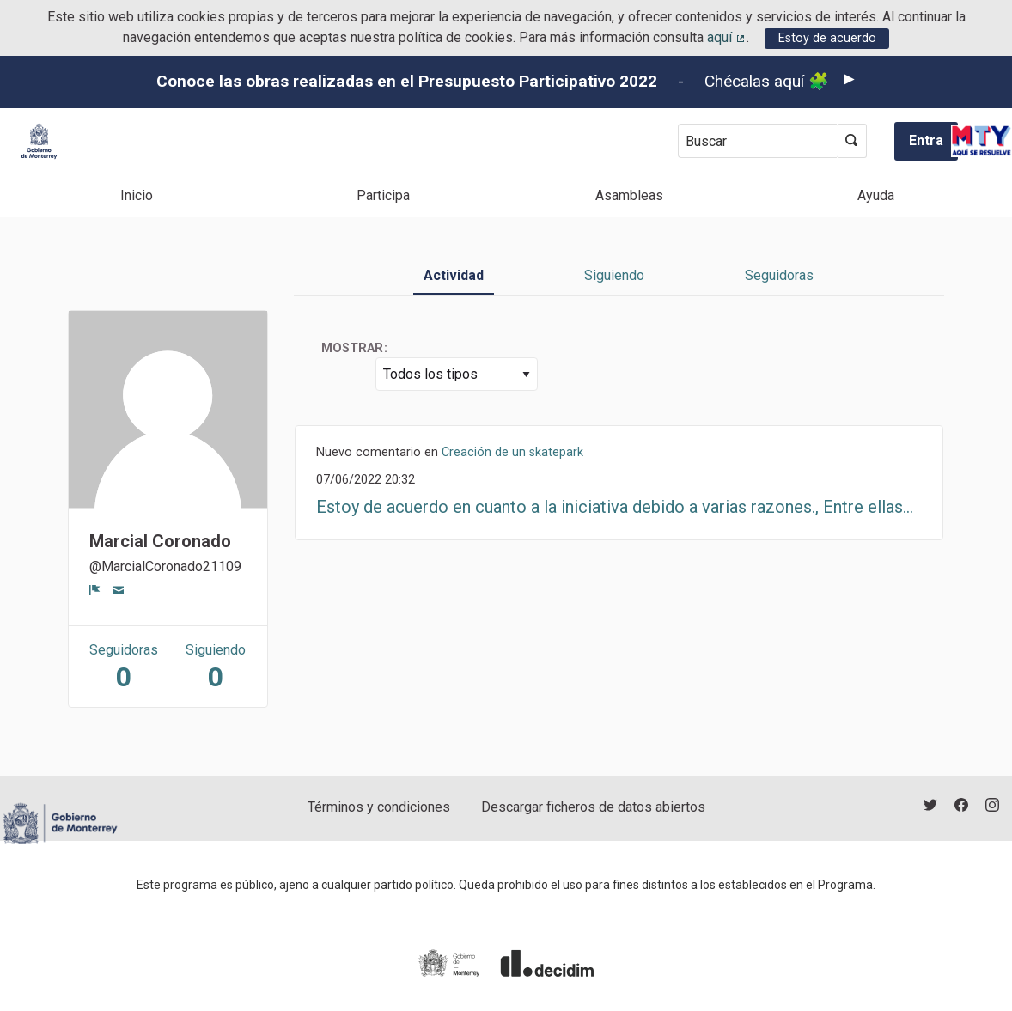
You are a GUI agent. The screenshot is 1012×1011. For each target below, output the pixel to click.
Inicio (136, 195)
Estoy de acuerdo (827, 38)
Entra (926, 140)
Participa (383, 195)
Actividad (454, 275)
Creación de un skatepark (512, 452)
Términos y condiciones (379, 807)
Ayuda (875, 195)
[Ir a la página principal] (39, 141)
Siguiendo (614, 275)
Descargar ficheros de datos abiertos (593, 807)
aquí (727, 37)
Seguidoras (779, 275)
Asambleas (629, 195)
